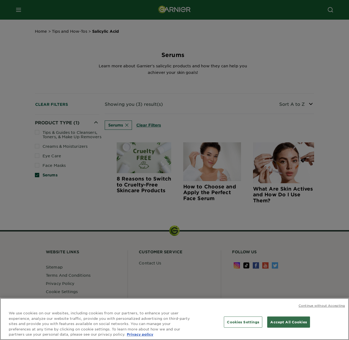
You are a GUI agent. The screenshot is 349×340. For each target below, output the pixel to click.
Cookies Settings (243, 322)
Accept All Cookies (288, 322)
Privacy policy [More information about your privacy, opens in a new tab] (140, 334)
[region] (174, 319)
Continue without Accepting (322, 305)
